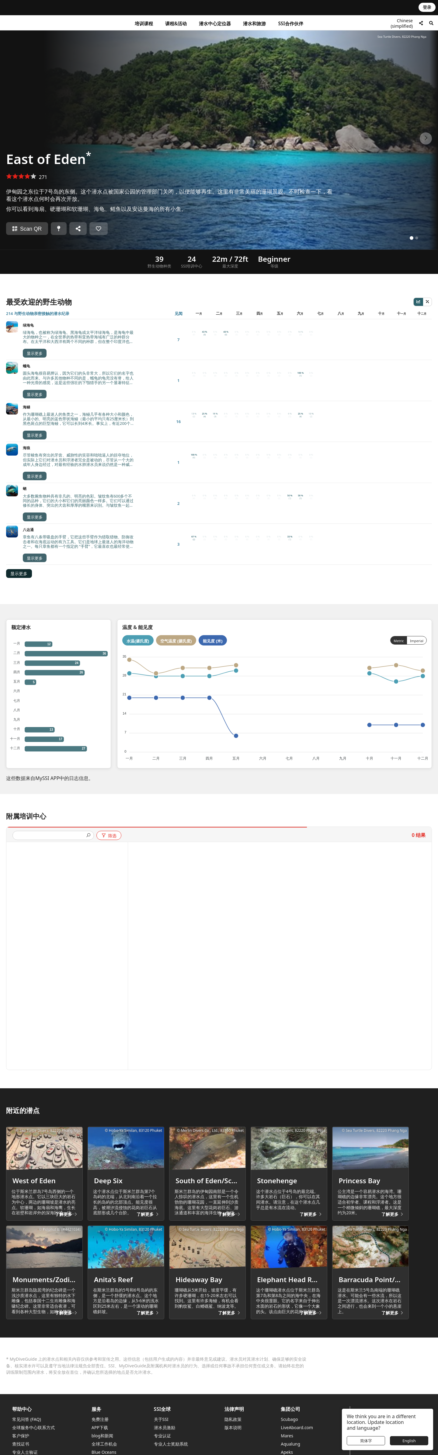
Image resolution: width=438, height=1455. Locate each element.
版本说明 (233, 1420)
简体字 (366, 1440)
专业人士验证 (25, 1445)
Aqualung (290, 1436)
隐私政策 (233, 1412)
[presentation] (51, 672)
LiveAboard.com (297, 1420)
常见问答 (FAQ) (26, 1412)
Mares (287, 1428)
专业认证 (162, 1428)
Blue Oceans (104, 1445)
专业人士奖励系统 (171, 1436)
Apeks (287, 1445)
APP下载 (100, 1420)
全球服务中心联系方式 (33, 1420)
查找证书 (20, 1436)
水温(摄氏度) (138, 477)
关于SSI (161, 1412)
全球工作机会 (104, 1436)
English (409, 1440)
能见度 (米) (213, 477)
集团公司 (290, 1401)
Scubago (289, 1412)
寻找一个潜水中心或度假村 (388, 1407)
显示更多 (18, 410)
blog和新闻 (102, 1428)
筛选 (108, 672)
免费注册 (100, 1412)
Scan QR (27, 229)
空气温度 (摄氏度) (176, 477)
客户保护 (20, 1428)
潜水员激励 (164, 1420)
